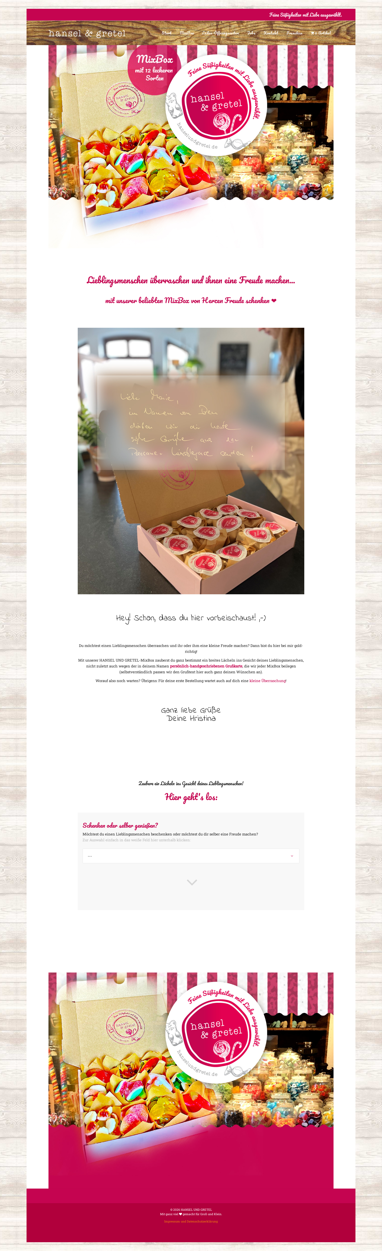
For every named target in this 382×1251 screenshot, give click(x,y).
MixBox (187, 33)
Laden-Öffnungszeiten (220, 33)
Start (167, 33)
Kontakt (271, 33)
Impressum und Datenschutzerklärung (191, 1221)
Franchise (294, 33)
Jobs (251, 33)
